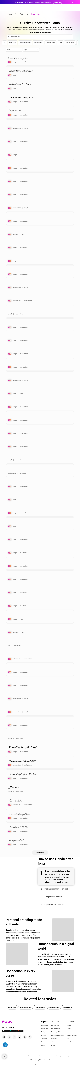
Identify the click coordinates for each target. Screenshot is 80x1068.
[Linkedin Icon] (19, 1037)
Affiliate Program (71, 1035)
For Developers (55, 1028)
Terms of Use (9, 1056)
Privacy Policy (18, 1056)
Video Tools (44, 1028)
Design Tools (45, 1032)
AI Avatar (54, 1042)
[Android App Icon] (13, 1031)
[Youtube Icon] (25, 1037)
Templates (44, 1038)
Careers (69, 1028)
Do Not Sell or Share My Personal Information (34, 1056)
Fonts (43, 1045)
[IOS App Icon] (5, 1031)
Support (69, 1025)
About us (69, 1032)
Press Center (70, 1042)
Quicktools (54, 1038)
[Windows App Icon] (20, 1031)
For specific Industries (57, 1035)
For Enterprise (55, 1025)
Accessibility (47, 1060)
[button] (56, 876)
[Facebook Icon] (4, 1037)
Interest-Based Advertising (54, 1056)
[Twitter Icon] (9, 1037)
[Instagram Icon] (14, 1037)
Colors (43, 1042)
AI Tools (43, 1035)
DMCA (31, 1060)
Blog (68, 1038)
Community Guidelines (68, 1056)
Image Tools (44, 1025)
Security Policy (38, 1060)
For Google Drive (56, 1032)
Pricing (53, 1045)
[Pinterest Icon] (30, 1037)
